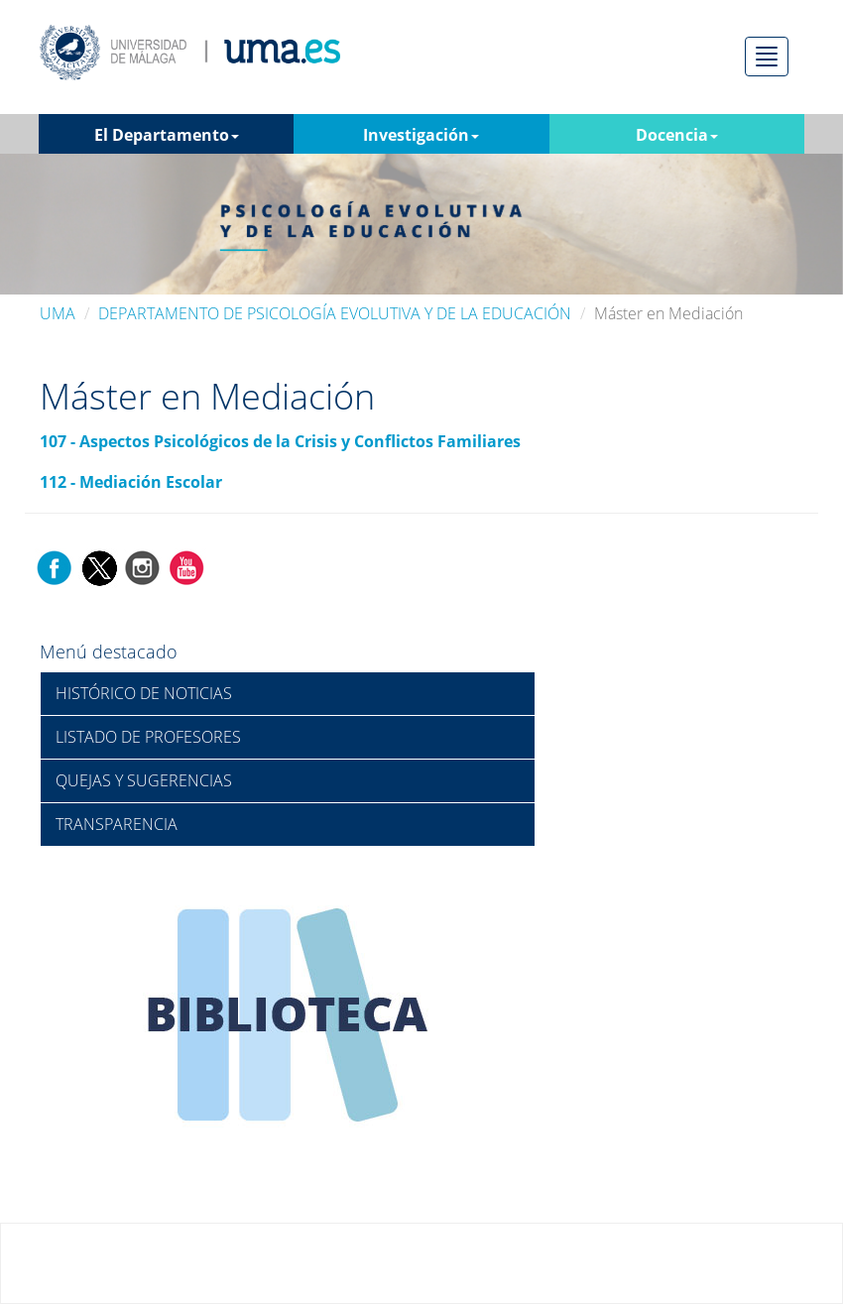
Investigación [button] (421, 135)
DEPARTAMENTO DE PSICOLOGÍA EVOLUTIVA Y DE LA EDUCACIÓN (334, 313)
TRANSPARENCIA (117, 824)
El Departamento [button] (166, 135)
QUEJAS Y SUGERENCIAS (144, 780)
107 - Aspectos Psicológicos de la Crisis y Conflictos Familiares (280, 441)
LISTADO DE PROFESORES (148, 737)
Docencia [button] (677, 135)
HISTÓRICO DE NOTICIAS (144, 693)
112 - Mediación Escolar (131, 482)
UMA (57, 313)
